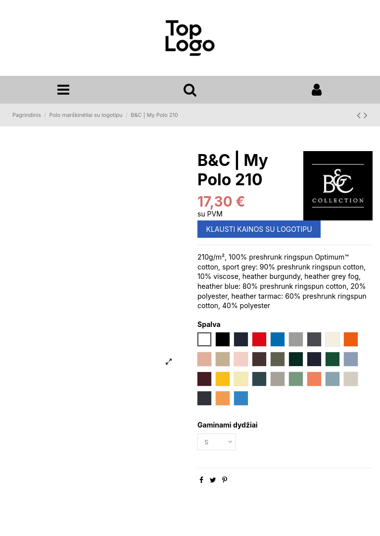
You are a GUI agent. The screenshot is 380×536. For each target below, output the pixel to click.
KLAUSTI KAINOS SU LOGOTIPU (259, 230)
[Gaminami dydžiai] (218, 443)
